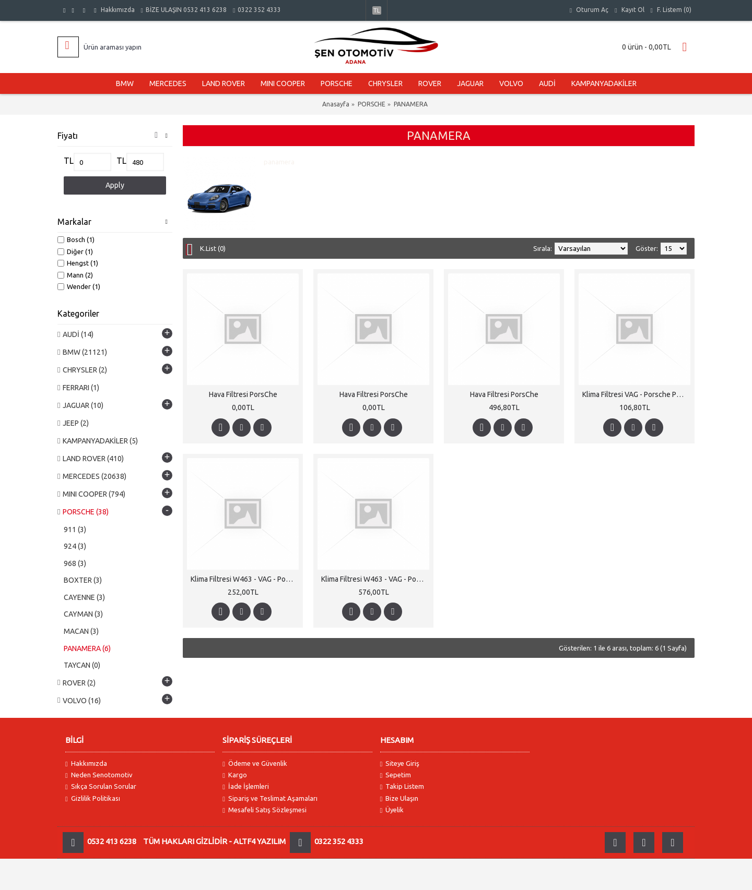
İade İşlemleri (245, 786)
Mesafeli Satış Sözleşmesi (264, 810)
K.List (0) (213, 248)
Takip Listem (402, 786)
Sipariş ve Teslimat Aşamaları (270, 798)
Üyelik (392, 810)
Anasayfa (335, 104)
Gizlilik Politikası (92, 798)
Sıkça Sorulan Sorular (100, 786)
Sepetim (396, 775)
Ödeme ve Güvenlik (254, 763)
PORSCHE (371, 104)
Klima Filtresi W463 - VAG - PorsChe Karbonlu (245, 579)
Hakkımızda (86, 763)
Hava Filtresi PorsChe (243, 394)
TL (69, 160)
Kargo (234, 775)
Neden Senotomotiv (99, 775)
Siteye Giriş (400, 763)
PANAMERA (411, 104)
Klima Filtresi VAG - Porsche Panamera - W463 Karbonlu (636, 394)
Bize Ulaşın (399, 798)
